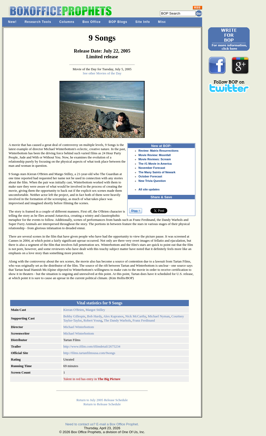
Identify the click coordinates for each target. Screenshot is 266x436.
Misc (162, 22)
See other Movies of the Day (102, 73)
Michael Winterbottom (78, 327)
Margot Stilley (95, 310)
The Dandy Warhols (117, 320)
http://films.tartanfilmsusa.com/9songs (89, 353)
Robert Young (92, 320)
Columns (66, 22)
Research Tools (38, 22)
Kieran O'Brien (73, 310)
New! (12, 22)
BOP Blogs (118, 22)
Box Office (92, 22)
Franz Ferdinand (143, 320)
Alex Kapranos (113, 316)
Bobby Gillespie (74, 316)
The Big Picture (109, 379)
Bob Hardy (94, 316)
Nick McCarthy (135, 316)
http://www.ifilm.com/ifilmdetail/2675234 (91, 346)
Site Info (142, 22)
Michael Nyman (159, 316)
